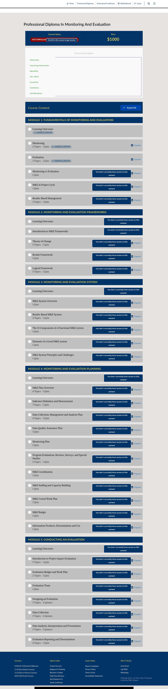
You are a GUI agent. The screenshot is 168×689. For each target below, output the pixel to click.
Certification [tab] (36, 93)
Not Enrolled (39, 39)
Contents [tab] (34, 88)
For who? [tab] (34, 77)
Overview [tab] (34, 60)
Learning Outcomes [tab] (39, 65)
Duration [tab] (34, 82)
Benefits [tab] (34, 71)
